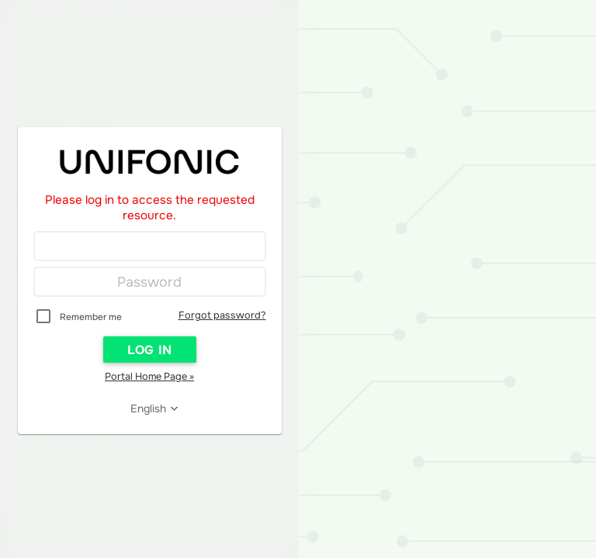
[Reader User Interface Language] (154, 408)
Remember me (91, 317)
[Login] (149, 246)
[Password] (149, 282)
